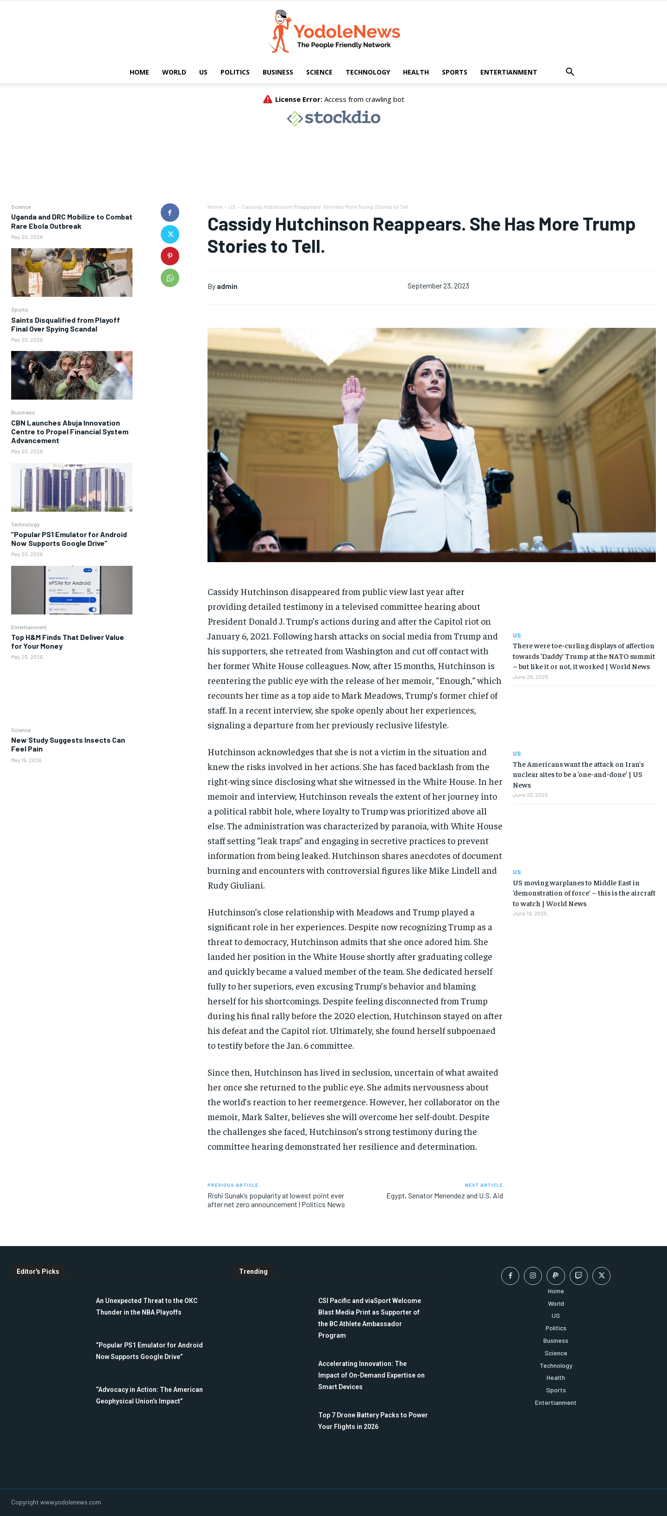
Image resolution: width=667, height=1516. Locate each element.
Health (416, 72)
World (174, 72)
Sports (454, 72)
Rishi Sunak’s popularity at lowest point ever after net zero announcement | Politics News (276, 1200)
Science (319, 72)
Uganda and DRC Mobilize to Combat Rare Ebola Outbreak (71, 221)
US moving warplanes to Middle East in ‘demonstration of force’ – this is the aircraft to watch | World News (584, 892)
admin (227, 286)
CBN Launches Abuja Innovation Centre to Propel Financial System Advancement (69, 431)
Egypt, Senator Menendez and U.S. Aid (444, 1195)
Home (139, 72)
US (203, 72)
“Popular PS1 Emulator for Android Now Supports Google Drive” (69, 538)
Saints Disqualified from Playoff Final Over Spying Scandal (65, 324)
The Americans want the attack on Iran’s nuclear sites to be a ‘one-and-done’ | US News (578, 774)
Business (278, 72)
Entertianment (508, 72)
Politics (235, 72)
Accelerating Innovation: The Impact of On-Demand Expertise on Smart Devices (371, 1375)
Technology (368, 72)
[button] (570, 73)
